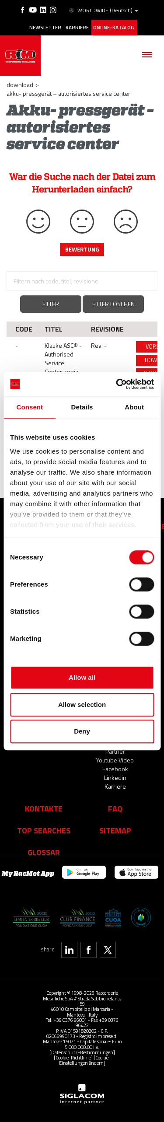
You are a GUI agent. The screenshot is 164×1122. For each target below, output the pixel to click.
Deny (82, 731)
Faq (115, 808)
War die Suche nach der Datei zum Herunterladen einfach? (82, 183)
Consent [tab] (29, 407)
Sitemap (115, 830)
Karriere (77, 27)
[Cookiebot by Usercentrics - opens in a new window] (117, 384)
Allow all (82, 677)
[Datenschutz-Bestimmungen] (82, 1052)
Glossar (44, 852)
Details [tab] (82, 407)
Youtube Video (115, 760)
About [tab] (134, 407)
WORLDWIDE (103, 10)
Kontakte (44, 808)
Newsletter (45, 27)
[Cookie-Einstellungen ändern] (85, 1060)
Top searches (43, 830)
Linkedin (115, 777)
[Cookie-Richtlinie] (73, 1057)
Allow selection (82, 704)
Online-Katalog (113, 27)
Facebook (115, 768)
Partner (115, 751)
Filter (50, 303)
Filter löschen (113, 303)
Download (20, 84)
